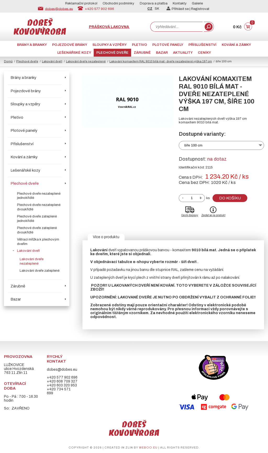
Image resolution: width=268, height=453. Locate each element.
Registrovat (200, 9)
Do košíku (230, 198)
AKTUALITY (183, 52)
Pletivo (139, 45)
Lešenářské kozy (74, 52)
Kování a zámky (236, 45)
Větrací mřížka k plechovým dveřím (38, 242)
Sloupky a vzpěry (109, 45)
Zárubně (142, 52)
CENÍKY (204, 52)
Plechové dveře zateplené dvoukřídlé (37, 230)
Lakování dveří (52, 61)
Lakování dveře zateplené (39, 270)
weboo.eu (148, 447)
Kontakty (180, 3)
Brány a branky (32, 45)
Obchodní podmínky (118, 3)
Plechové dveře (112, 52)
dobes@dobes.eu (59, 8)
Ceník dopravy (189, 215)
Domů (8, 61)
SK (157, 8)
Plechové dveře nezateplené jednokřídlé (38, 196)
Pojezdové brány (69, 45)
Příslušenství (202, 45)
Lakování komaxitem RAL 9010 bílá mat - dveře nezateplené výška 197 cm (160, 61)
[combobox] (176, 27)
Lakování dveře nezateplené (86, 61)
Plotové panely (167, 45)
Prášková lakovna (109, 27)
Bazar (162, 52)
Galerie (197, 3)
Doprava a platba (154, 3)
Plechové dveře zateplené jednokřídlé (37, 219)
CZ (149, 8)
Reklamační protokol (81, 3)
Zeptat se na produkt (213, 215)
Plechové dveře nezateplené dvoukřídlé (38, 207)
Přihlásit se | (178, 9)
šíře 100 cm (193, 145)
